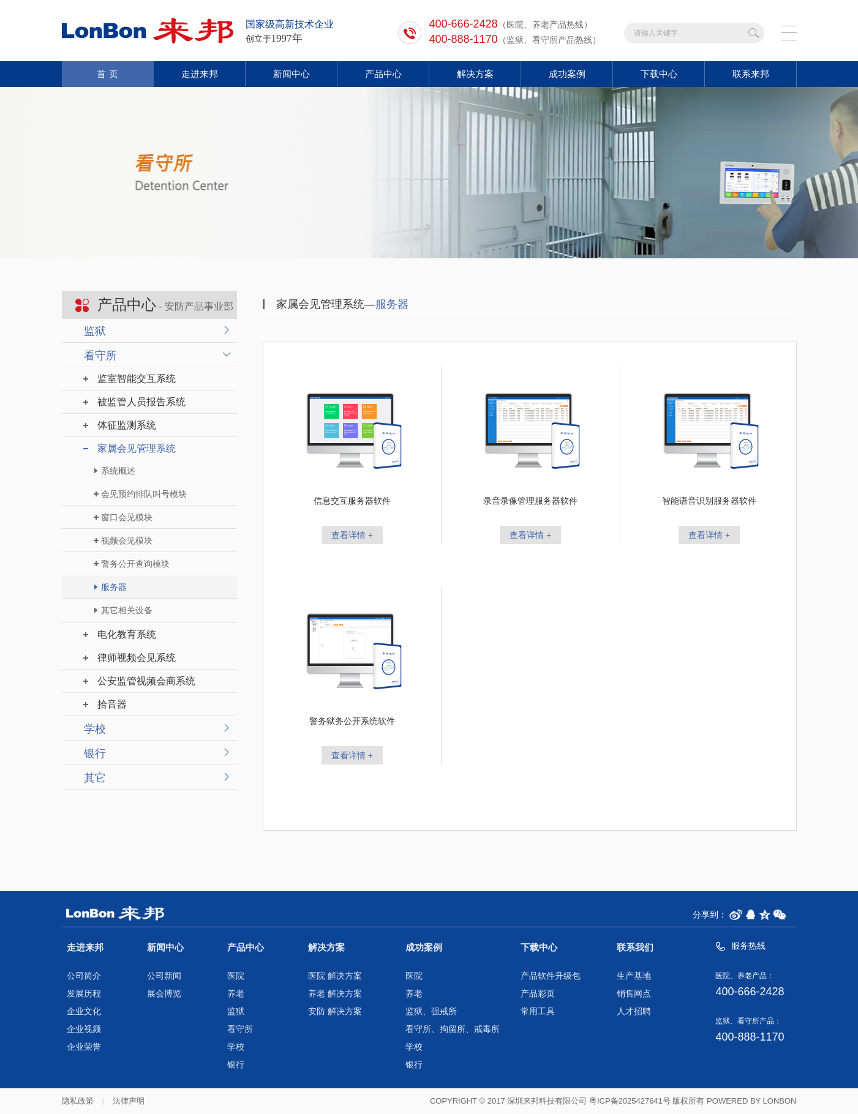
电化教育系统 (126, 634)
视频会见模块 (126, 540)
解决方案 (475, 74)
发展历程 (84, 993)
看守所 (100, 356)
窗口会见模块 (126, 517)
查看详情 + (352, 535)
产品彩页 (538, 993)
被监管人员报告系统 (141, 402)
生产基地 (634, 976)
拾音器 (112, 704)
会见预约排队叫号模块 (144, 494)
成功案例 (567, 74)
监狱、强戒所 (431, 1011)
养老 (235, 993)
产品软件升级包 (551, 976)
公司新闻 (164, 976)
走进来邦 (199, 74)
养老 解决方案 (335, 993)
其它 (95, 778)
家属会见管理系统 (136, 448)
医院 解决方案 (335, 976)
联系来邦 (750, 74)
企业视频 (84, 1029)
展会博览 (164, 993)
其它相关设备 (126, 610)
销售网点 (634, 993)
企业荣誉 (84, 1047)
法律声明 (129, 1100)
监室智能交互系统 (136, 378)
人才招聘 (634, 1011)
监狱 (95, 331)
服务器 (114, 587)
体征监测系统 (126, 425)
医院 (235, 976)
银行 (95, 753)
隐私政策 (78, 1100)
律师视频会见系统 (136, 657)
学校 (95, 729)
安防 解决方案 (335, 1011)
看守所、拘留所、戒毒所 (452, 1029)
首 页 (107, 74)
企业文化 (84, 1011)
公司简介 (84, 976)
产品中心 (383, 74)
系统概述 (118, 471)
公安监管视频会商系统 (146, 681)
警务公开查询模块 (135, 564)
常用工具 (538, 1011)
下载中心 (659, 74)
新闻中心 (291, 74)
